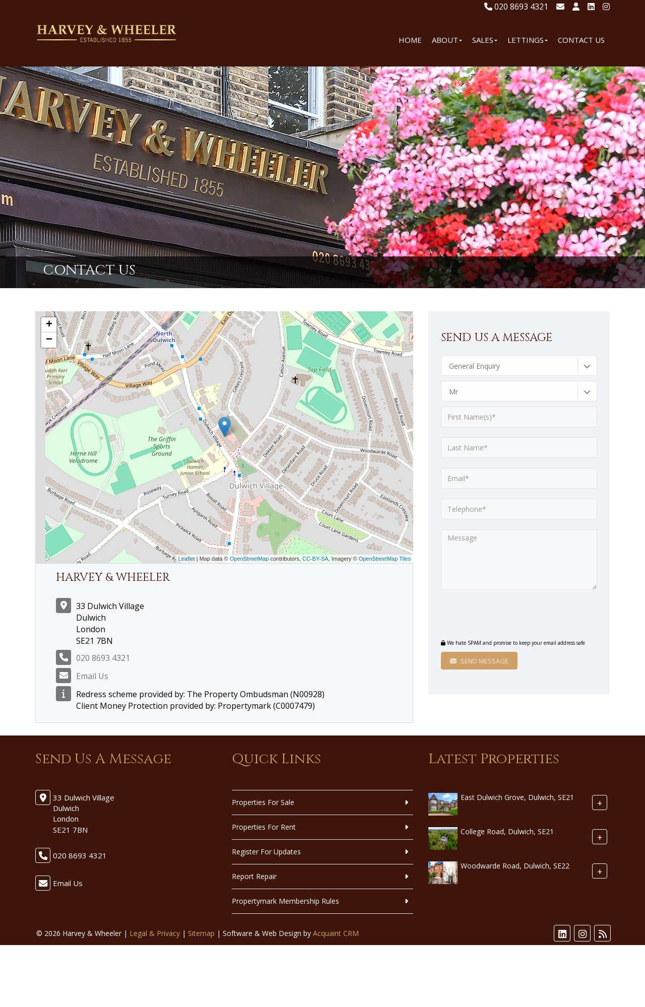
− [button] (49, 340)
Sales (484, 40)
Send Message (479, 660)
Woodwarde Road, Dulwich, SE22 (515, 865)
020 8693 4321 (516, 6)
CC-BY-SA (315, 559)
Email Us (92, 676)
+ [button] (49, 324)
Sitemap (201, 933)
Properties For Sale (263, 802)
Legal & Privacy (155, 933)
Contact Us (581, 40)
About (447, 40)
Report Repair (254, 876)
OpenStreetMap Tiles (385, 559)
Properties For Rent (264, 827)
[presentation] (502, 615)
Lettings (527, 40)
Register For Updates (266, 851)
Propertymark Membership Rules (285, 901)
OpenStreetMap (249, 559)
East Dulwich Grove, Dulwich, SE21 (517, 797)
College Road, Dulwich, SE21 (507, 831)
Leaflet (186, 559)
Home (410, 40)
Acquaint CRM (336, 933)
